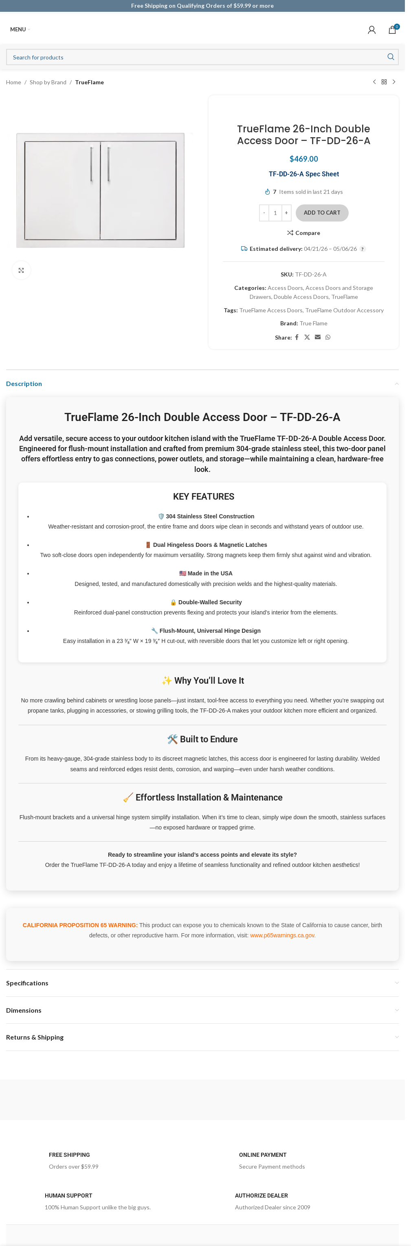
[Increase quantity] (286, 213)
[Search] (202, 57)
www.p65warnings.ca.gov (282, 935)
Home (13, 82)
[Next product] (394, 82)
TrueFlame (89, 82)
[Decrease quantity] (264, 213)
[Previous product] (374, 82)
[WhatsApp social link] (328, 337)
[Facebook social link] (297, 337)
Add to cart (322, 212)
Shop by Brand (48, 82)
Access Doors (285, 287)
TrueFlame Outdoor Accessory (344, 310)
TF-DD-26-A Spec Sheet (304, 174)
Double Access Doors (301, 296)
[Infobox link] (107, 1163)
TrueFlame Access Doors (271, 310)
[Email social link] (317, 337)
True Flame (313, 323)
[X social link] (307, 337)
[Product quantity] (275, 213)
